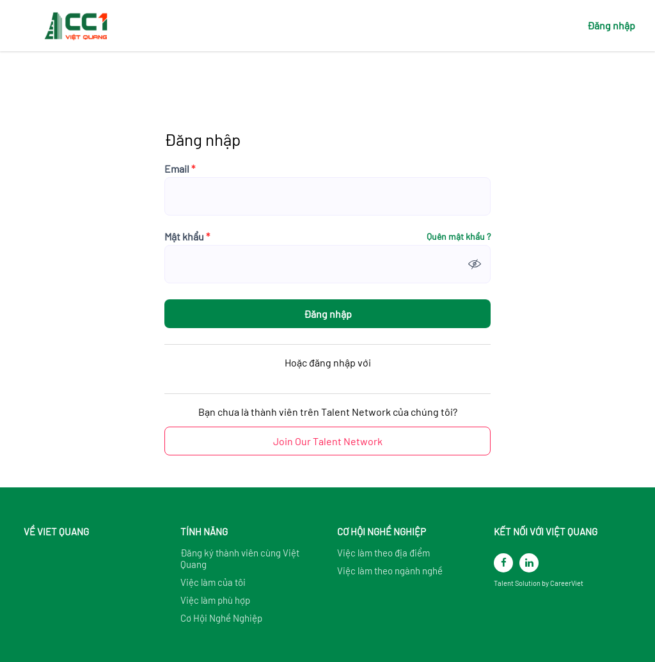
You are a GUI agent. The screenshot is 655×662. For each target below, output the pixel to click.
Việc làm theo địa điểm (383, 552)
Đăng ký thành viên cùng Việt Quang (239, 558)
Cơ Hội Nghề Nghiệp (221, 618)
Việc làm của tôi (213, 582)
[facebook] (503, 562)
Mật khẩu (187, 237)
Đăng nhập (611, 25)
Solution (528, 583)
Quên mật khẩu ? (459, 237)
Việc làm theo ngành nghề (390, 570)
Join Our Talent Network (328, 441)
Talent (504, 583)
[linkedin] (529, 562)
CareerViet (566, 583)
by (546, 583)
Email (179, 169)
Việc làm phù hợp (215, 600)
